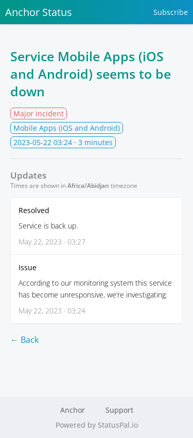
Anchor (72, 410)
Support (119, 410)
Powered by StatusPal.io (97, 425)
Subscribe (170, 12)
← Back (24, 339)
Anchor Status (38, 12)
